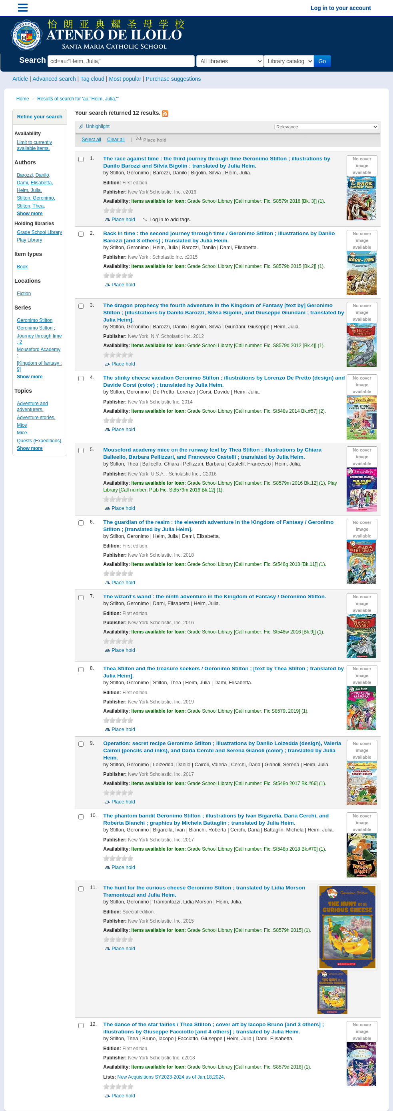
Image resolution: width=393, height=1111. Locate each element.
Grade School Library (39, 232)
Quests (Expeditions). (39, 441)
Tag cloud (92, 79)
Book (22, 267)
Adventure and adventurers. (32, 406)
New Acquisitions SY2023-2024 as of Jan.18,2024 (171, 1077)
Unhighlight (98, 126)
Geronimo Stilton (34, 320)
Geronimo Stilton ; (36, 328)
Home (22, 99)
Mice (22, 425)
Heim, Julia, (29, 190)
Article (20, 79)
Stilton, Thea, (31, 206)
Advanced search (54, 79)
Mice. (22, 433)
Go (323, 61)
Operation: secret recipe (222, 750)
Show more (30, 213)
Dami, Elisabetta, (35, 183)
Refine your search (39, 117)
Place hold (123, 219)
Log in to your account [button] (341, 8)
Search (32, 60)
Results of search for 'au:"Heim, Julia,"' (78, 99)
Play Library (29, 240)
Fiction (24, 293)
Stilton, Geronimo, (36, 198)
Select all (91, 139)
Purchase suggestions (173, 79)
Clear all (116, 139)
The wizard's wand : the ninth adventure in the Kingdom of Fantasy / (214, 596)
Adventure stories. (36, 417)
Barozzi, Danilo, (33, 175)
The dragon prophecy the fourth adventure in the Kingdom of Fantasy (223, 312)
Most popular (125, 79)
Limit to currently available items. (34, 145)
